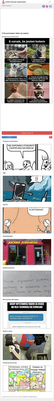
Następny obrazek (27, 133)
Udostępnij (9, 137)
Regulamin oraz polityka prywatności (30, 396)
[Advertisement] (27, 20)
